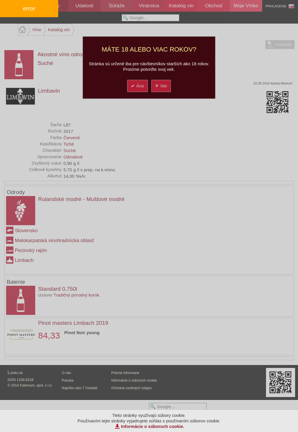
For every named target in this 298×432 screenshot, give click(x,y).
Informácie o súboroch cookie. (153, 426)
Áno (137, 85)
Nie (161, 85)
